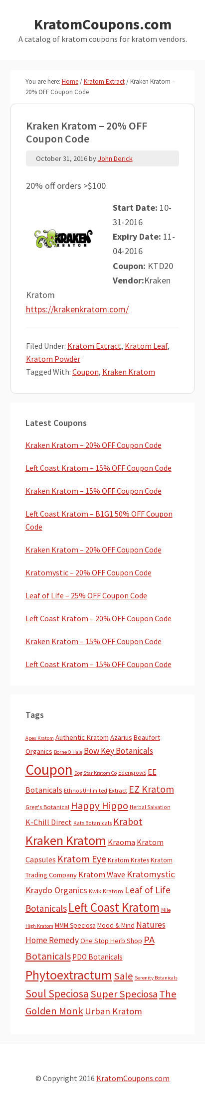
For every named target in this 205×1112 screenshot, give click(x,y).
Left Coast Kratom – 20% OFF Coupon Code (98, 618)
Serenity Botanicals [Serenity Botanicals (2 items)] (156, 977)
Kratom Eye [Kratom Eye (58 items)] (81, 859)
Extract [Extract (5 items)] (118, 790)
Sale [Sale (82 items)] (123, 976)
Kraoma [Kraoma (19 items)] (121, 842)
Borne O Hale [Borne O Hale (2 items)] (68, 752)
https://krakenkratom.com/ (77, 309)
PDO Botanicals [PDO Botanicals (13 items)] (97, 957)
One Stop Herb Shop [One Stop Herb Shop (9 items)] (111, 940)
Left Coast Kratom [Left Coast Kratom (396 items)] (114, 907)
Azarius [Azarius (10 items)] (121, 737)
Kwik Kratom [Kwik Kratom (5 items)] (106, 891)
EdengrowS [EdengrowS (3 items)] (132, 772)
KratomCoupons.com (103, 23)
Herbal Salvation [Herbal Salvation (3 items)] (150, 807)
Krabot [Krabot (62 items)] (128, 822)
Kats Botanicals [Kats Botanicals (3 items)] (92, 823)
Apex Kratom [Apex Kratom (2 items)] (39, 738)
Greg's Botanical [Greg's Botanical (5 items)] (47, 807)
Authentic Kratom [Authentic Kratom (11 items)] (82, 737)
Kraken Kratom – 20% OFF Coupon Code (93, 445)
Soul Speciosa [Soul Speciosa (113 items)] (57, 993)
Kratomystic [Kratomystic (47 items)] (151, 874)
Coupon (85, 372)
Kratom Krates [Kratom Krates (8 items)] (128, 859)
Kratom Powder (53, 359)
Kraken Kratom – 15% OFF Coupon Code (93, 491)
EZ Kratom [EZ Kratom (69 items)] (151, 789)
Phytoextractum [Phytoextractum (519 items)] (68, 975)
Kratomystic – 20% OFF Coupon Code (88, 572)
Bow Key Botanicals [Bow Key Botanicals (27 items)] (118, 750)
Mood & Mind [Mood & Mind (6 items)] (116, 925)
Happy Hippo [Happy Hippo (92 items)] (99, 805)
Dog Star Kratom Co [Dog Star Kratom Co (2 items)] (95, 773)
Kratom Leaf (146, 346)
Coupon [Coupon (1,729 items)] (49, 769)
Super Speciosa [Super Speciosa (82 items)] (124, 993)
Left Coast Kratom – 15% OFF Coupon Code (98, 468)
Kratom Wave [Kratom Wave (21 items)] (101, 874)
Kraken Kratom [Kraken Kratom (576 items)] (65, 840)
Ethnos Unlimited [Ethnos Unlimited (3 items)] (85, 790)
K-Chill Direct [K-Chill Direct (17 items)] (48, 822)
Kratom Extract (94, 346)
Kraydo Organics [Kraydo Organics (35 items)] (56, 890)
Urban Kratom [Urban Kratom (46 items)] (113, 1011)
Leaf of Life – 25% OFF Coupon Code (86, 595)
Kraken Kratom (128, 372)
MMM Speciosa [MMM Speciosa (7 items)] (75, 925)
